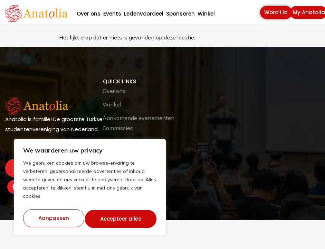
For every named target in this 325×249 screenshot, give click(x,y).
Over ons (89, 14)
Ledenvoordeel (143, 14)
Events (112, 14)
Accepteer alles (121, 218)
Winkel (206, 14)
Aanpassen (53, 218)
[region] (90, 189)
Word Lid (276, 12)
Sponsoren (180, 14)
